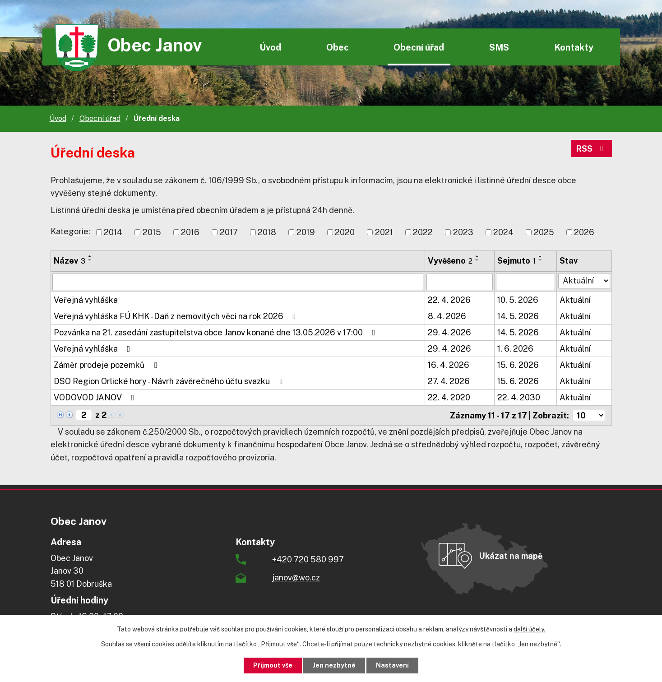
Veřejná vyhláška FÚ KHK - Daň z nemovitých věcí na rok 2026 (177, 316)
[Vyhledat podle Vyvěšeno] (459, 281)
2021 (384, 232)
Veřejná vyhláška (86, 300)
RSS (591, 148)
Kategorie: (70, 231)
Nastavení (392, 665)
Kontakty (573, 47)
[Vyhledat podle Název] (238, 281)
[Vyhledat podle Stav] (584, 280)
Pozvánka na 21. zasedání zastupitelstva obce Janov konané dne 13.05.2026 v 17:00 (216, 332)
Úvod (270, 47)
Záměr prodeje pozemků (107, 365)
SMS (499, 47)
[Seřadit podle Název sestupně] (90, 260)
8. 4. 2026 (447, 316)
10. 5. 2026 (517, 300)
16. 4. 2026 (448, 365)
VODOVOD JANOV (96, 397)
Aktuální (575, 300)
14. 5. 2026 (518, 316)
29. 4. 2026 (449, 332)
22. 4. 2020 (449, 397)
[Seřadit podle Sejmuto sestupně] (541, 260)
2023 (463, 232)
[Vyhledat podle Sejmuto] (525, 281)
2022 (423, 232)
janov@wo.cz (296, 577)
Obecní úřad (418, 47)
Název (69, 260)
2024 (503, 232)
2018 (267, 232)
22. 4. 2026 (449, 300)
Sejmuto (516, 260)
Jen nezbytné (334, 665)
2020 (345, 232)
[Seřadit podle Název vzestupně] (90, 256)
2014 (113, 232)
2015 (152, 232)
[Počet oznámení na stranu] (589, 415)
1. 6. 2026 (515, 348)
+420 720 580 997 (308, 559)
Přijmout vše (272, 665)
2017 (229, 232)
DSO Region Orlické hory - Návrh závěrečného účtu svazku (170, 381)
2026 (584, 232)
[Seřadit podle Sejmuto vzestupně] (541, 256)
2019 (305, 232)
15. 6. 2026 (518, 365)
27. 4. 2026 (449, 381)
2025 (544, 232)
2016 (190, 232)
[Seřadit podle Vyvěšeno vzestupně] (477, 256)
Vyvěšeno (450, 260)
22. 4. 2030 (518, 397)
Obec (337, 47)
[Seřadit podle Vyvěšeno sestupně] (477, 260)
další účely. (529, 629)
